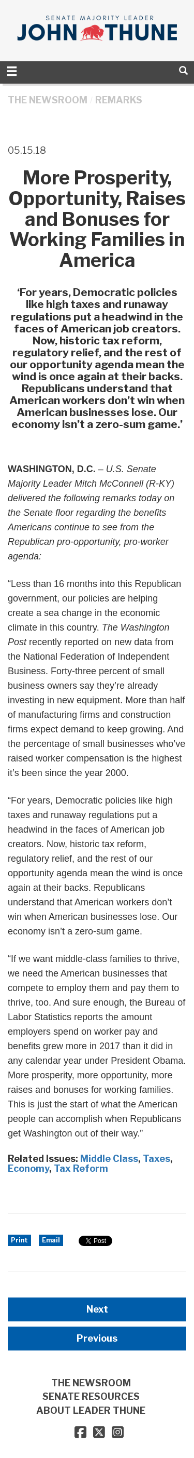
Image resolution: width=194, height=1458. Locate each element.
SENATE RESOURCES (91, 1396)
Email (51, 1240)
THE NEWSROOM (47, 100)
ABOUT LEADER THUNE (90, 1410)
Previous (97, 1338)
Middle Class (109, 1158)
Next (97, 1309)
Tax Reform (81, 1168)
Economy (28, 1168)
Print (19, 1240)
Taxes (156, 1158)
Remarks (118, 100)
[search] (183, 70)
